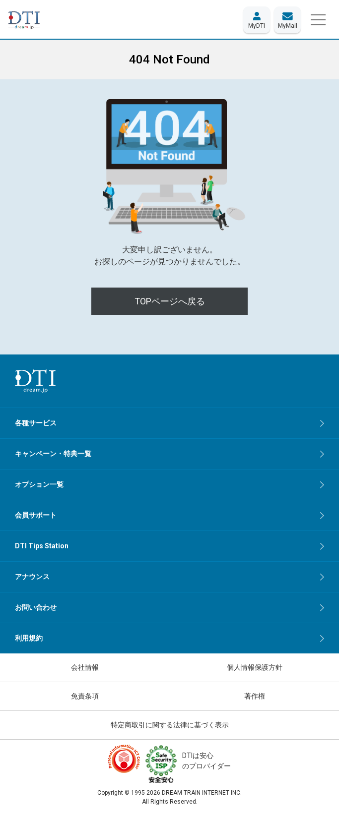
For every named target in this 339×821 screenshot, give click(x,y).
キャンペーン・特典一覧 (53, 454)
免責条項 (85, 696)
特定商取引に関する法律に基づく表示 (170, 725)
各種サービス (36, 423)
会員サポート (36, 515)
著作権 (254, 696)
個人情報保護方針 (254, 667)
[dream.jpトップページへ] (35, 381)
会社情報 (85, 667)
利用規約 (29, 638)
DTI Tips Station (41, 546)
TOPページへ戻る (170, 301)
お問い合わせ (36, 607)
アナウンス (32, 577)
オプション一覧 (39, 484)
